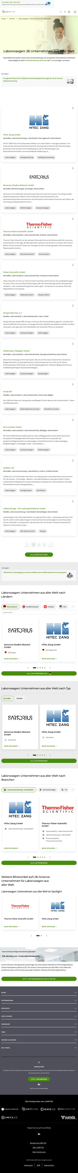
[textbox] (39, 612)
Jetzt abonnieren (39, 1079)
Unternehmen (7, 1000)
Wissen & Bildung (8, 1040)
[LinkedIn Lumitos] (39, 1134)
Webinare (5, 1024)
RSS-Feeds (5, 1048)
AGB (38, 1165)
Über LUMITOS (38, 1147)
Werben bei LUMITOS (38, 1143)
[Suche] (60, 12)
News (3, 992)
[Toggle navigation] (75, 12)
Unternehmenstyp (32, 60)
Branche (43, 60)
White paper (6, 1016)
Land (53, 60)
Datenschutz (49, 1165)
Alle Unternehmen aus (39, 673)
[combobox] (39, 612)
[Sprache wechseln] (69, 12)
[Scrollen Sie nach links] (70, 606)
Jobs (3, 1032)
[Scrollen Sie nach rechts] (73, 606)
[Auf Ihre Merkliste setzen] (73, 108)
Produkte (5, 1008)
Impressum (28, 1165)
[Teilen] (64, 12)
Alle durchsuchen (38, 554)
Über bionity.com (39, 1152)
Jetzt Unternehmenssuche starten (39, 979)
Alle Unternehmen (38, 761)
